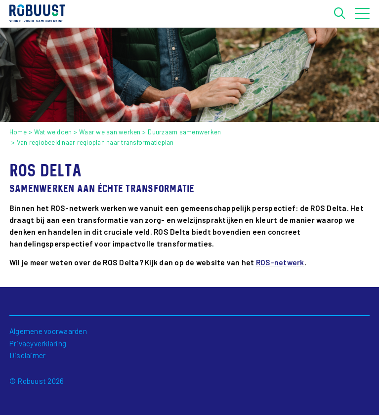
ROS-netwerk (280, 262)
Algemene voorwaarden (48, 331)
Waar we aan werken (110, 132)
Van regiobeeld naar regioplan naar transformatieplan (95, 142)
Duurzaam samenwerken (184, 132)
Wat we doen (53, 132)
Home (18, 132)
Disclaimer (27, 355)
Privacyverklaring (37, 343)
